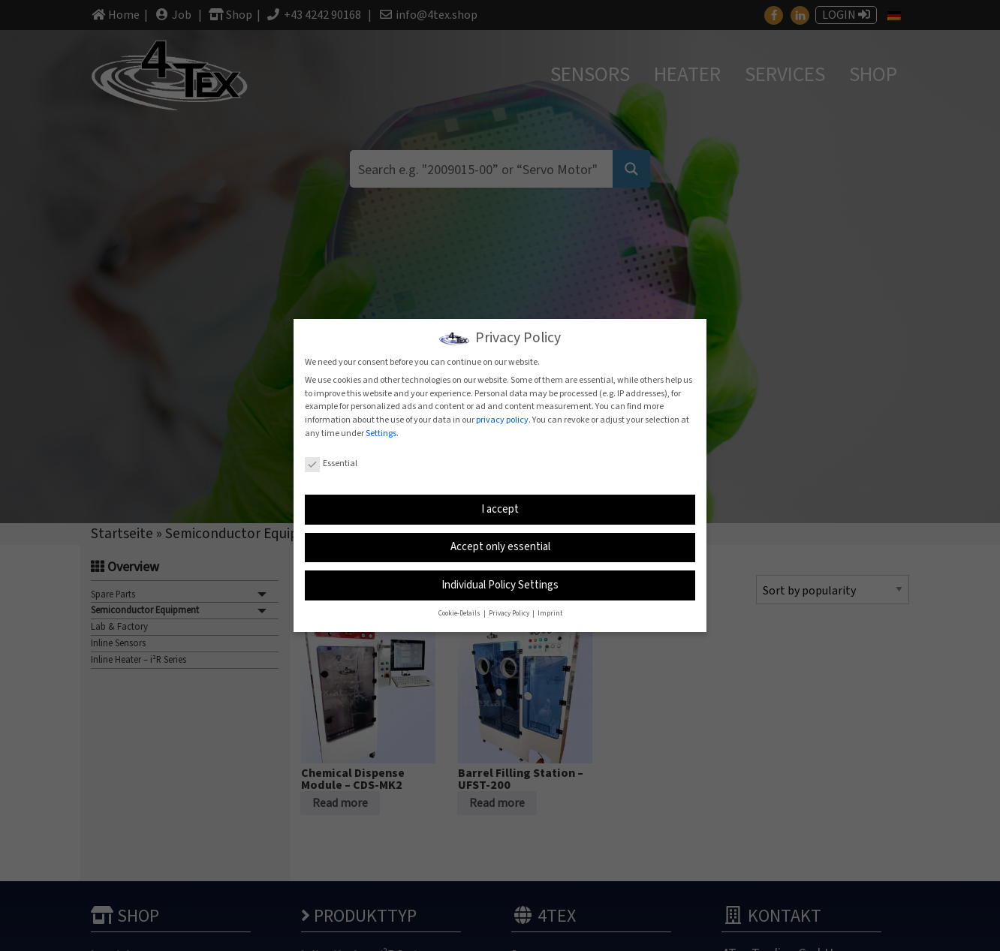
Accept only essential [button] (500, 547)
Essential (331, 463)
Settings (381, 433)
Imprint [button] (550, 613)
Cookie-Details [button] (460, 613)
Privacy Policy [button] (510, 613)
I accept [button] (500, 508)
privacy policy (502, 420)
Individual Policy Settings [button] (500, 584)
